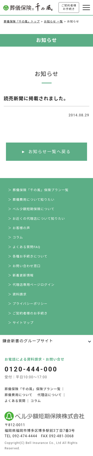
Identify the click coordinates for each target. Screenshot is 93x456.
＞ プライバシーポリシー (27, 304)
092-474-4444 (24, 436)
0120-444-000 (30, 369)
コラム (36, 401)
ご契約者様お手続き (68, 7)
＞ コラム (15, 237)
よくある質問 (15, 401)
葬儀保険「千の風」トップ (22, 21)
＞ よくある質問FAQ (24, 247)
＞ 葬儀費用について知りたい (31, 199)
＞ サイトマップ (20, 323)
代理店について (49, 395)
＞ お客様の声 (19, 228)
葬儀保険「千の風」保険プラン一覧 (32, 389)
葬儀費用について (18, 395)
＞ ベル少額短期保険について (31, 209)
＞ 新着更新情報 (20, 275)
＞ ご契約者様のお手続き (28, 313)
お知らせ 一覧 (53, 21)
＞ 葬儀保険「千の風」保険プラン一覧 (38, 190)
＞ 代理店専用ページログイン (31, 285)
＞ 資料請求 (17, 294)
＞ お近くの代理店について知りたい (36, 218)
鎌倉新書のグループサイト (27, 341)
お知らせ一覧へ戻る (49, 151)
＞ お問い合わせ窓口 (24, 266)
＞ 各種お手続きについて (27, 256)
